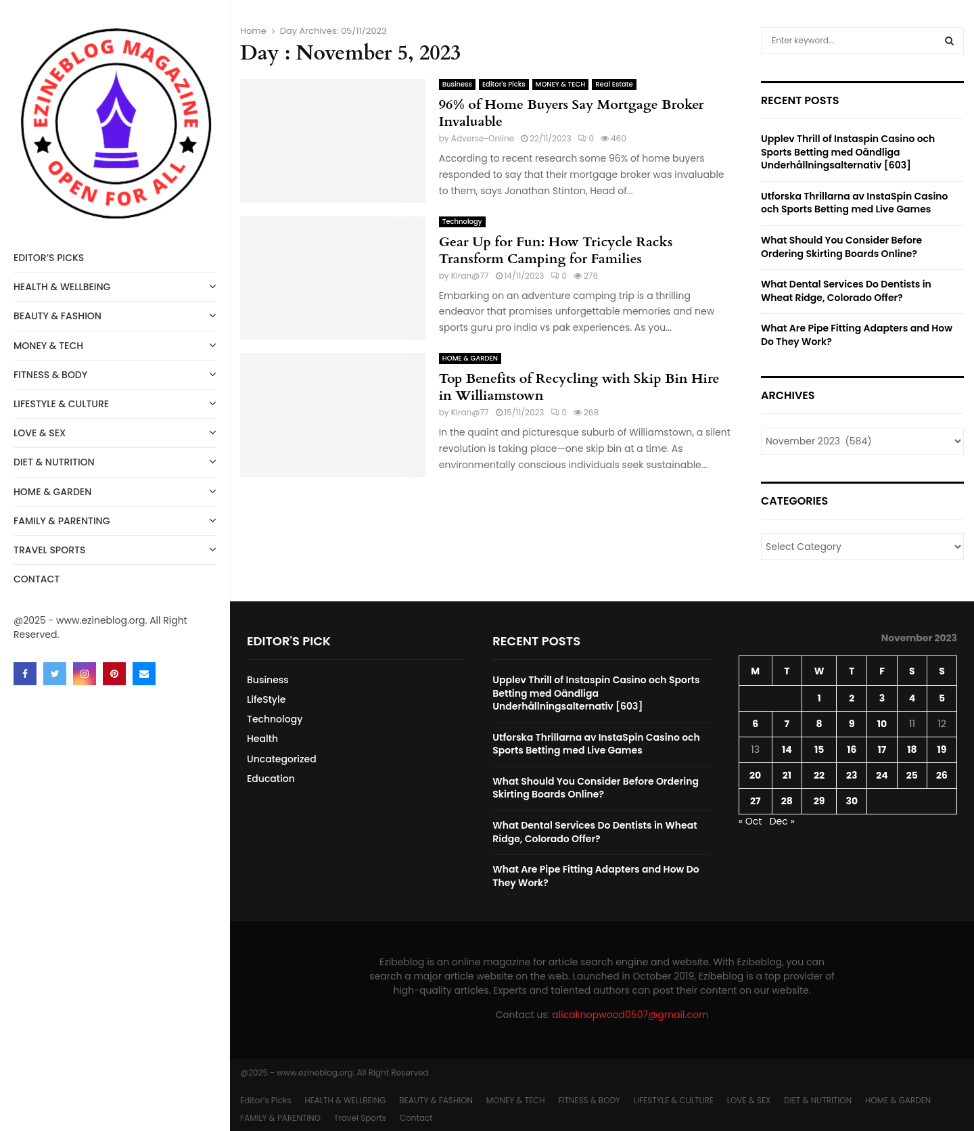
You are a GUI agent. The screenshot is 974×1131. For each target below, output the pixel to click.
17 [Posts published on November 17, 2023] (882, 749)
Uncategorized (282, 759)
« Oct (750, 821)
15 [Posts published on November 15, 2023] (819, 749)
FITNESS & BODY (115, 374)
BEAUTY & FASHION (115, 315)
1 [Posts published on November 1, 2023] (818, 698)
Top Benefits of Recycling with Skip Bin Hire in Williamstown (579, 387)
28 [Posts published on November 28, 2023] (787, 801)
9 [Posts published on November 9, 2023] (852, 724)
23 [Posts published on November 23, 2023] (851, 775)
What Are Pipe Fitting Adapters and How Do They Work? (856, 334)
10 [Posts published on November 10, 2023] (882, 724)
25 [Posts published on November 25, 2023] (912, 775)
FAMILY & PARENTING (115, 520)
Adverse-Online (482, 138)
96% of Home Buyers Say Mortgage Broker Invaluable (571, 113)
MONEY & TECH (115, 344)
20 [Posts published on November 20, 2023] (755, 775)
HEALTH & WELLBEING (115, 286)
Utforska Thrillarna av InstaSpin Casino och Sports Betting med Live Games (854, 202)
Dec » (782, 821)
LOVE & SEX (115, 432)
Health (262, 738)
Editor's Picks (504, 84)
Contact (37, 579)
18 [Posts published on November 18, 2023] (912, 749)
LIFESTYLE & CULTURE (115, 403)
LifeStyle (266, 699)
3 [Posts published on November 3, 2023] (882, 698)
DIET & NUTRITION (115, 461)
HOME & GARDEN (115, 491)
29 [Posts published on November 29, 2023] (819, 801)
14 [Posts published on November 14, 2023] (787, 749)
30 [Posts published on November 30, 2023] (851, 801)
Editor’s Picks (49, 257)
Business (457, 84)
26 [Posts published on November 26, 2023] (942, 775)
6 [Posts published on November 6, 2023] (755, 724)
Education (271, 778)
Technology (462, 221)
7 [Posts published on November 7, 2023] (787, 724)
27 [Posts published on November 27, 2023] (755, 801)
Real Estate (613, 84)
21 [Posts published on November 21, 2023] (787, 775)
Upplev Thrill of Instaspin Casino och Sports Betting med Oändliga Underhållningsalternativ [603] (848, 152)
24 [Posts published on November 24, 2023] (881, 775)
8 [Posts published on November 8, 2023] (819, 724)
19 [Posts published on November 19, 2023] (942, 749)
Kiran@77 (470, 275)
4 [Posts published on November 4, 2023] (912, 698)
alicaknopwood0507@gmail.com (630, 1014)
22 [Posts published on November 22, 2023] (819, 775)
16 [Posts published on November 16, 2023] (851, 749)
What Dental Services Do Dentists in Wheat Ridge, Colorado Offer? (846, 290)
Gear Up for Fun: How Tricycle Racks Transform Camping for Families (556, 250)
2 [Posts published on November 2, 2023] (851, 698)
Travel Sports (115, 549)
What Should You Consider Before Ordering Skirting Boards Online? (841, 246)
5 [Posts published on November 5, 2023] (942, 698)
